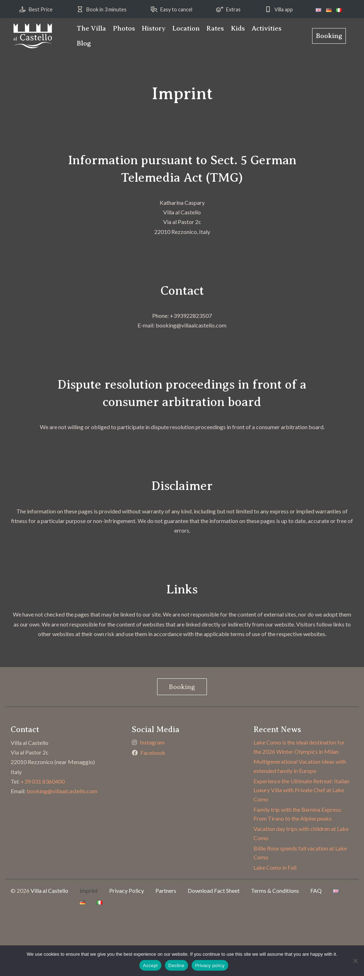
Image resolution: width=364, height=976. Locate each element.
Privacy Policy (126, 890)
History (154, 28)
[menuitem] (91, 28)
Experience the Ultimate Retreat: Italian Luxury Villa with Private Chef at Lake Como (301, 790)
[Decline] (355, 960)
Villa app (283, 9)
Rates (215, 28)
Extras (233, 9)
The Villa (91, 28)
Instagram (152, 742)
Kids (238, 28)
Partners (165, 890)
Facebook (152, 752)
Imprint (89, 890)
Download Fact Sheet (214, 890)
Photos (124, 28)
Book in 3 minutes (106, 9)
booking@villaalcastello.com (62, 791)
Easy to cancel (176, 9)
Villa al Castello (49, 890)
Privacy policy (210, 965)
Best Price (41, 9)
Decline (176, 965)
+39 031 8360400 (43, 781)
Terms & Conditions (275, 890)
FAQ (316, 890)
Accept (150, 965)
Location (186, 28)
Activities (267, 28)
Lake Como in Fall (274, 867)
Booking (329, 35)
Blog (84, 43)
